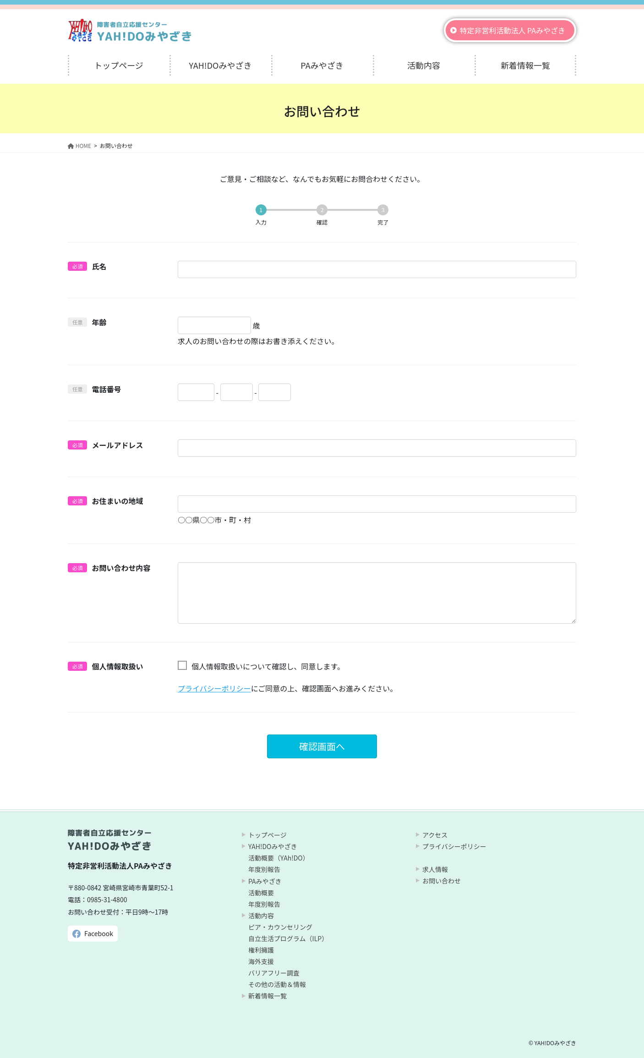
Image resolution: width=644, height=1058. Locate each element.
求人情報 (435, 869)
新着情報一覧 (267, 995)
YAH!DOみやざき (272, 846)
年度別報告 (264, 869)
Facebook (98, 933)
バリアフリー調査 (274, 972)
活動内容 (261, 915)
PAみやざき (265, 881)
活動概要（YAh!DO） (278, 857)
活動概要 (261, 892)
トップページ (267, 834)
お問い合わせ (441, 880)
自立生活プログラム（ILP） (288, 938)
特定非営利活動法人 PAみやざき (512, 30)
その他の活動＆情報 (277, 984)
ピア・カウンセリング (280, 927)
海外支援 (261, 961)
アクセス (435, 834)
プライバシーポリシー (214, 688)
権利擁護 (261, 949)
